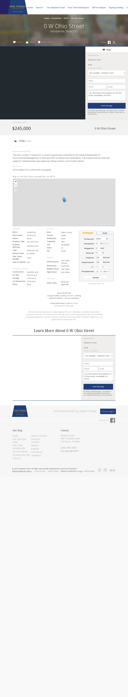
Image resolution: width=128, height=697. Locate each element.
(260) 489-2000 (68, 447)
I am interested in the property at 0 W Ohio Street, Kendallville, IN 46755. (107, 95)
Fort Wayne (37, 452)
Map (107, 49)
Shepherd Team (94, 60)
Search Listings (39, 436)
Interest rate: (90, 253)
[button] (64, 200)
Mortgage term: (89, 248)
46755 (65, 18)
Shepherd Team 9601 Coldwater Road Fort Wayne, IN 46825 (70, 438)
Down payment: (89, 244)
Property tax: (90, 258)
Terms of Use (40, 471)
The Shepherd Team (55, 7)
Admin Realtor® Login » (22, 471)
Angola (35, 445)
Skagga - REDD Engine (86, 471)
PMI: (92, 267)
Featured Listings (35, 440)
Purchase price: (89, 239)
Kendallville (56, 18)
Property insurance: (88, 262)
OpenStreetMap (105, 225)
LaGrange (36, 455)
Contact (17, 458)
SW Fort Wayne (99, 7)
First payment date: (88, 271)
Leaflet (97, 225)
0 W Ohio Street (77, 18)
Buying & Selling (116, 7)
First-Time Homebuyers (78, 7)
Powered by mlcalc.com (96, 284)
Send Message (106, 105)
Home (30, 7)
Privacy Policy (92, 114)
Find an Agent (108, 411)
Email (90, 65)
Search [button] (39, 7)
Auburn (35, 449)
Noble (46, 18)
